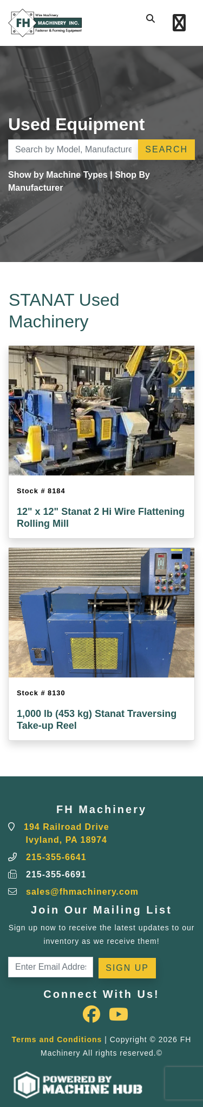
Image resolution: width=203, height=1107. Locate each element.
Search (166, 149)
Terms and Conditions (57, 1039)
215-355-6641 (56, 857)
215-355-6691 (56, 874)
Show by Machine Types (58, 174)
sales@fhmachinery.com (82, 891)
